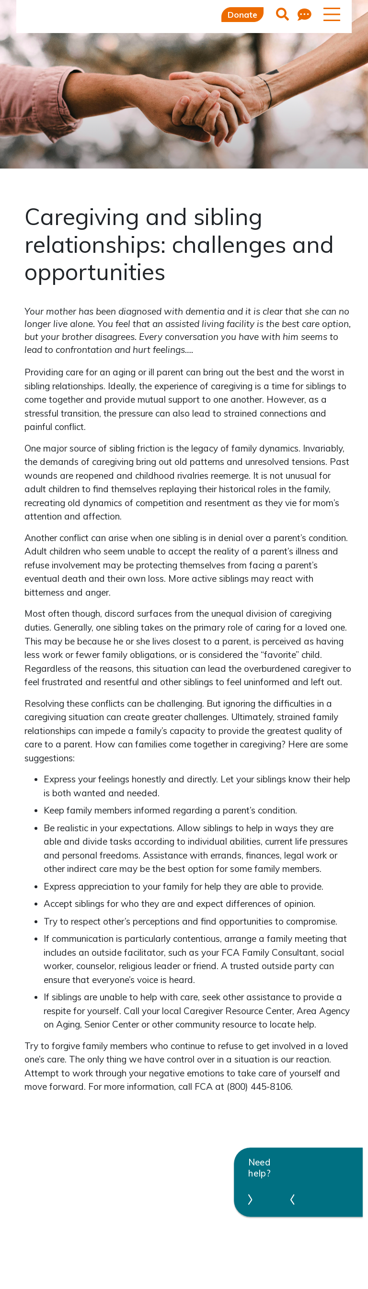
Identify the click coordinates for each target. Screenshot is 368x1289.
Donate (242, 15)
